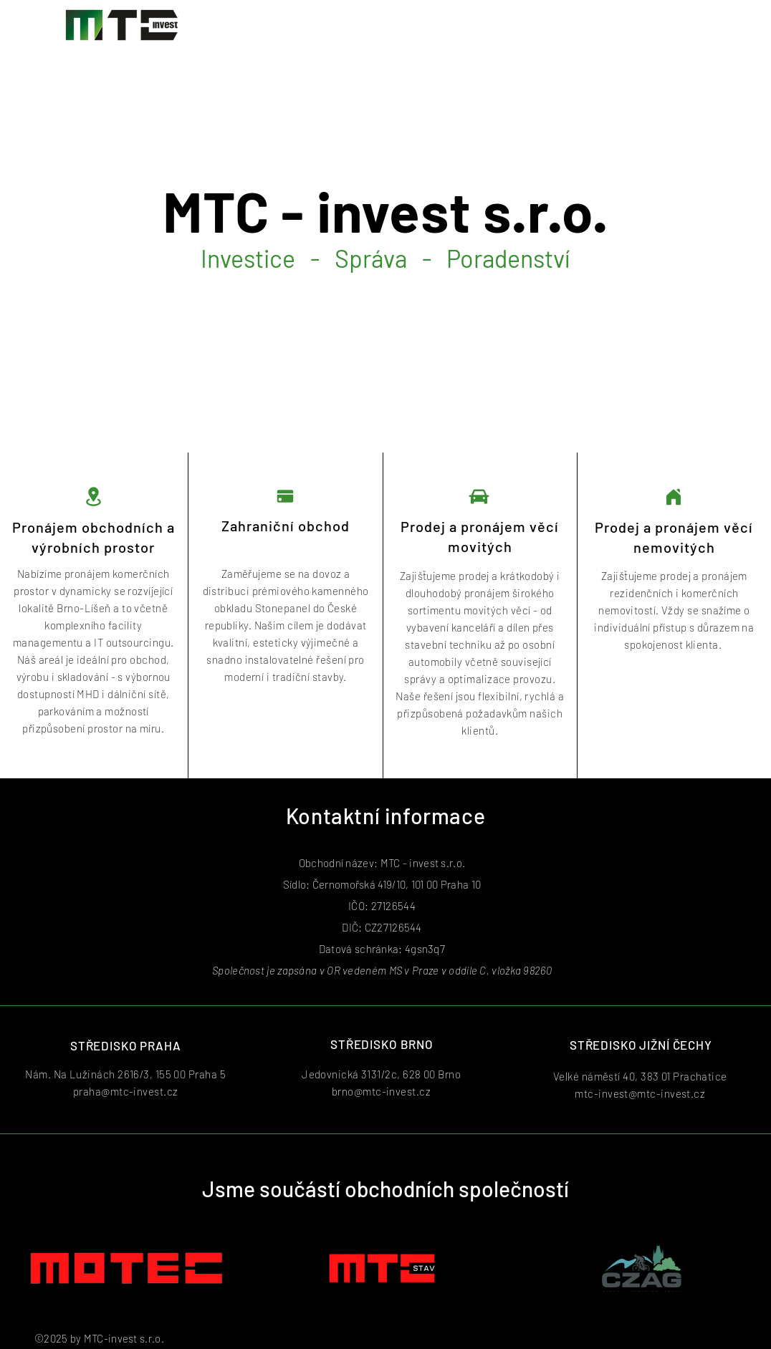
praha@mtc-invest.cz (125, 1091)
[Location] (93, 496)
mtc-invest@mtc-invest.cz (640, 1093)
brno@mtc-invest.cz (381, 1091)
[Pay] (285, 496)
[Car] (479, 496)
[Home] (673, 496)
